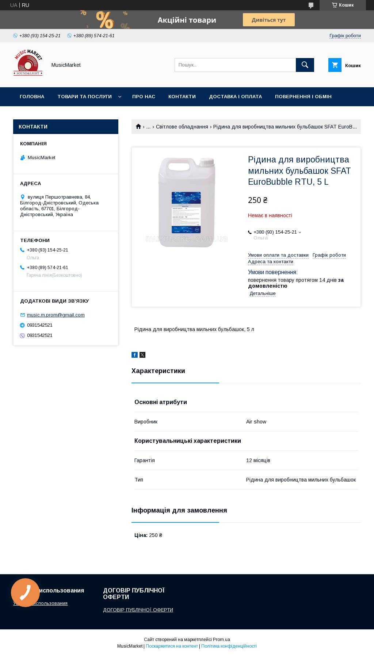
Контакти (182, 96)
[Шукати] (305, 65)
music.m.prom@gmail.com (56, 315)
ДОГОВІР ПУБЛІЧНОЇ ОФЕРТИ (138, 610)
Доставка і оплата (235, 96)
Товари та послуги (84, 96)
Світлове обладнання (182, 127)
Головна (32, 96)
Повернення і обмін (303, 96)
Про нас (143, 96)
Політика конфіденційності (229, 646)
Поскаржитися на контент (172, 646)
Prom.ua (221, 639)
